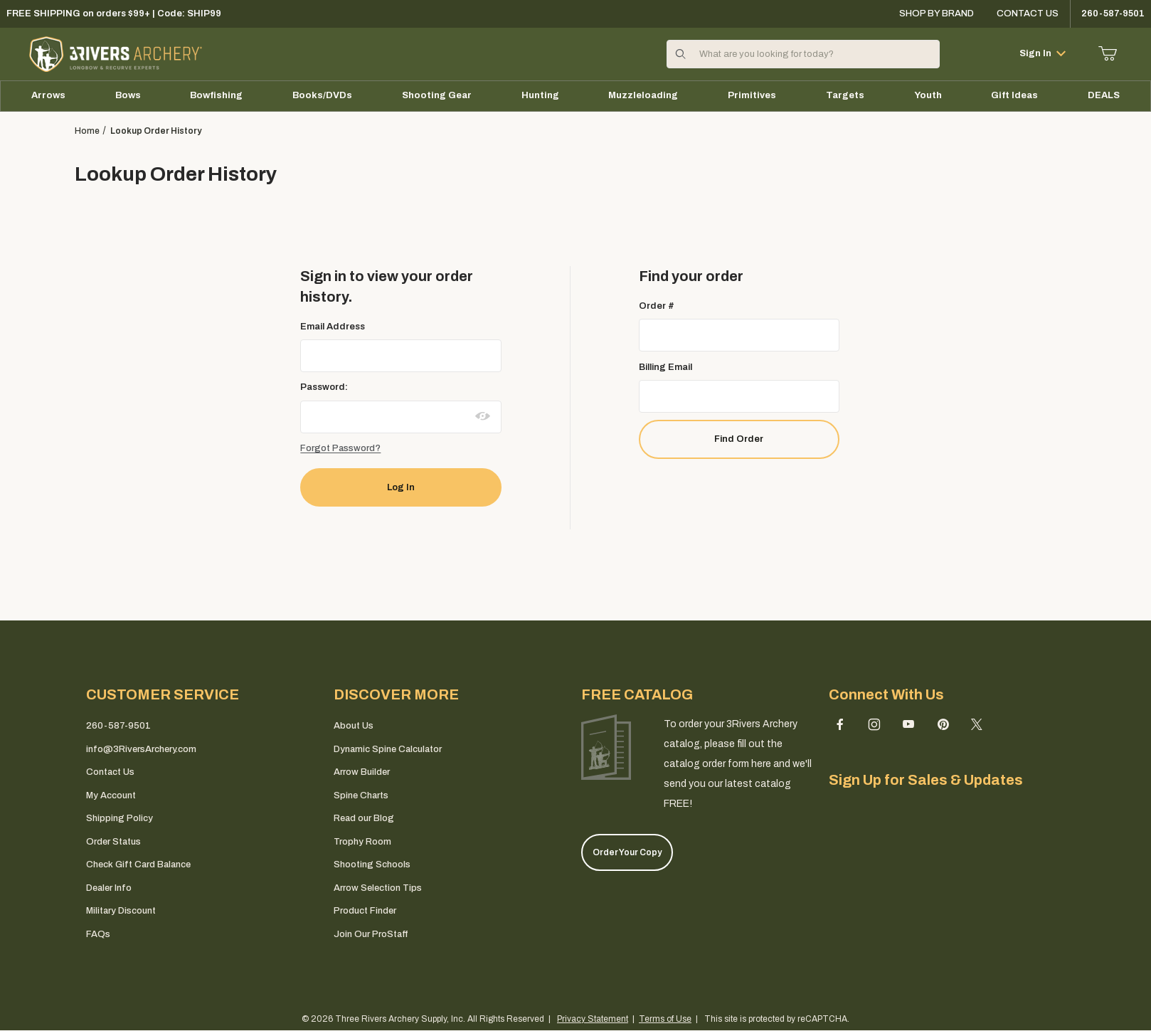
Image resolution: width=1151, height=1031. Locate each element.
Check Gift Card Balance (138, 864)
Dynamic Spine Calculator (388, 749)
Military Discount (121, 911)
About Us (353, 726)
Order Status (113, 842)
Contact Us (1028, 13)
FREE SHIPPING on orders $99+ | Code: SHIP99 (113, 13)
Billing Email (665, 367)
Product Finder (365, 911)
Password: (324, 387)
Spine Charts (361, 795)
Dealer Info (109, 888)
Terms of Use (665, 1019)
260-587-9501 (118, 726)
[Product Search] (815, 54)
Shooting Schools (372, 864)
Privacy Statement (592, 1019)
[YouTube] (908, 724)
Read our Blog (364, 818)
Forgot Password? (340, 448)
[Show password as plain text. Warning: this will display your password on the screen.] (483, 416)
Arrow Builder (362, 772)
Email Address (332, 327)
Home (87, 131)
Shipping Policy (119, 818)
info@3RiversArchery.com (141, 749)
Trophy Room (362, 842)
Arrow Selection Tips (378, 888)
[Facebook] (840, 724)
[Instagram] (874, 724)
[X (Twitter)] (976, 724)
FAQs (98, 934)
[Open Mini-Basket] (1108, 54)
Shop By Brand (936, 13)
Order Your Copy (627, 852)
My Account (111, 795)
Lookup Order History (155, 131)
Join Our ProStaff (371, 934)
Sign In (1042, 53)
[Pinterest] (943, 724)
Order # (656, 306)
